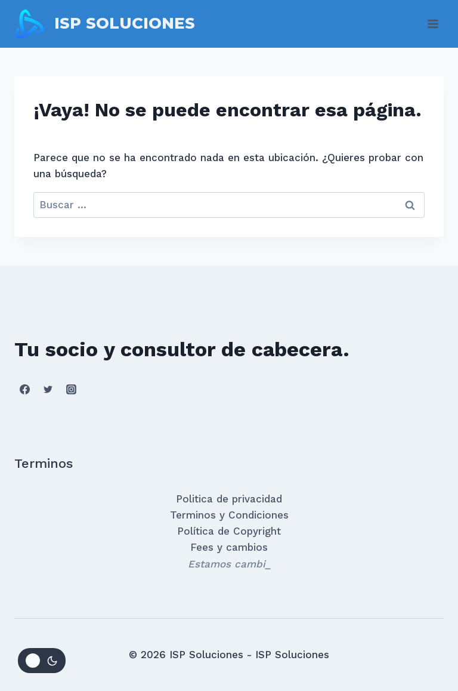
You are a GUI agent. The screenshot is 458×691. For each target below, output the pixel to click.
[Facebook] (24, 390)
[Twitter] (48, 390)
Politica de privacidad (229, 499)
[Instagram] (71, 390)
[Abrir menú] (433, 23)
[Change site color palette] (42, 660)
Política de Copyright (229, 531)
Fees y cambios (229, 547)
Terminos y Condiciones (229, 515)
